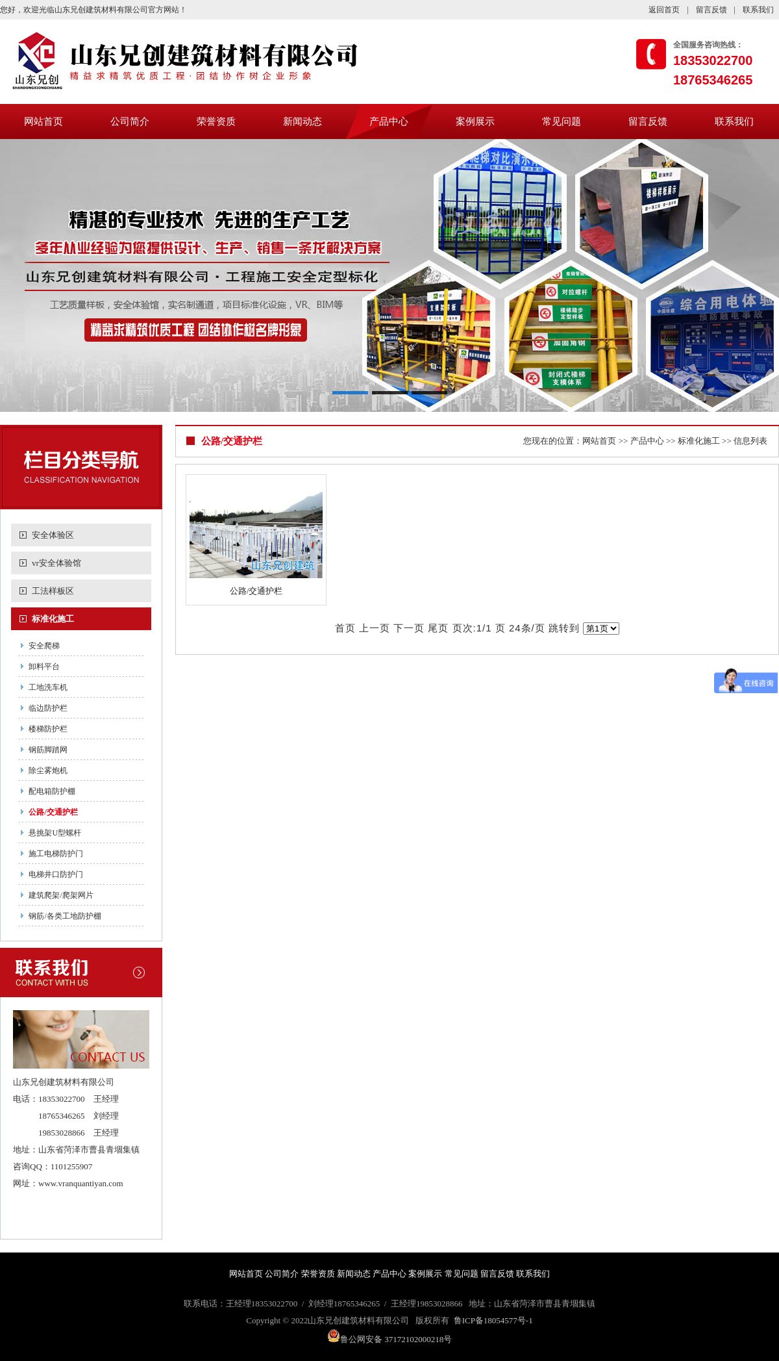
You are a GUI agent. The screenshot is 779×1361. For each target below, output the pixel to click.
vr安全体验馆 (56, 563)
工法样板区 (53, 591)
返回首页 (664, 9)
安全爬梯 (44, 645)
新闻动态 (302, 121)
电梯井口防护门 (56, 874)
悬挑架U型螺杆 (55, 832)
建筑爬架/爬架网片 (61, 895)
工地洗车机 (48, 687)
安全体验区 (53, 535)
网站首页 (43, 121)
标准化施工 (53, 619)
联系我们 (758, 9)
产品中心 (388, 121)
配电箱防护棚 (52, 791)
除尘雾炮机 (48, 770)
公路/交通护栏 (53, 812)
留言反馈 (711, 9)
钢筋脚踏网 (48, 749)
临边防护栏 (48, 708)
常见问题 (561, 121)
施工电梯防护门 (56, 853)
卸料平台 (44, 666)
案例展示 (475, 121)
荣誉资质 (216, 121)
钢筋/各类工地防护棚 (65, 916)
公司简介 (129, 121)
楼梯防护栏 (48, 728)
